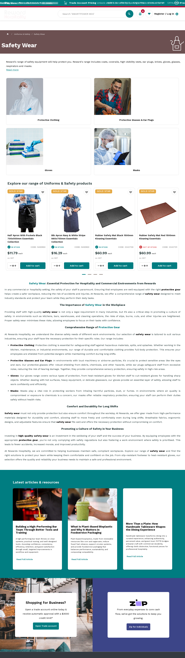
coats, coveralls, (110, 61)
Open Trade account (46, 574)
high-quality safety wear (33, 383)
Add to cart (33, 213)
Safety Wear (37, 231)
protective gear (170, 237)
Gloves (92, 119)
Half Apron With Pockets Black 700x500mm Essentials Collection (69, 186)
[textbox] (94, 18)
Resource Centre (83, 28)
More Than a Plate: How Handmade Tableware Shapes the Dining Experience (145, 474)
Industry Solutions (55, 28)
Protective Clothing (22, 119)
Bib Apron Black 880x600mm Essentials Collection (24, 185)
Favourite (43, 142)
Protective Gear (109, 275)
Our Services (31, 28)
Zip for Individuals (138, 574)
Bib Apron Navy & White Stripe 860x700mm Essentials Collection (112, 186)
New (111, 28)
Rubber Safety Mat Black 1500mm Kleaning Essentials (158, 185)
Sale (100, 28)
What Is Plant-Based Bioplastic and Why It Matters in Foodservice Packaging (91, 477)
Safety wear (12, 361)
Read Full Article (24, 507)
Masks (127, 119)
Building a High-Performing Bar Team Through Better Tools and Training (37, 477)
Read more (12, 69)
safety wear (152, 241)
